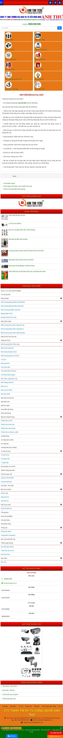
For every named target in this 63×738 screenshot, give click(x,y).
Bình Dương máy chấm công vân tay (12, 325)
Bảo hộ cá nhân (6, 489)
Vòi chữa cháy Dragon (8, 375)
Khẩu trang (4, 493)
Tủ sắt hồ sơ (5, 455)
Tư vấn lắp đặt (5, 294)
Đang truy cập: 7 (15, 728)
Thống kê (36, 706)
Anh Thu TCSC (19, 730)
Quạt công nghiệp (6, 516)
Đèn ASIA (4, 558)
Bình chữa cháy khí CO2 (9, 352)
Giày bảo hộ (5, 497)
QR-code (5, 728)
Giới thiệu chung (9, 183)
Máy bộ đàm (5, 298)
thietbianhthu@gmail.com (9, 583)
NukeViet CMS (35, 730)
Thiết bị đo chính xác (7, 424)
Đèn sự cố (4, 386)
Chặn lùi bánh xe (6, 508)
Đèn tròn (3, 562)
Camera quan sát (6, 474)
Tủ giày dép (5, 462)
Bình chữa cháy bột (7, 348)
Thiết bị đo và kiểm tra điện (9, 432)
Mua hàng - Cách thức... (10, 686)
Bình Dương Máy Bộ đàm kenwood (12, 306)
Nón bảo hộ (4, 501)
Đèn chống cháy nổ (7, 382)
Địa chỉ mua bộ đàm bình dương (14, 189)
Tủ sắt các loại (5, 451)
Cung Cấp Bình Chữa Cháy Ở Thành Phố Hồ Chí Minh (26, 250)
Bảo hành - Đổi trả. (9, 690)
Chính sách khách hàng (49, 706)
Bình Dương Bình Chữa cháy (10, 344)
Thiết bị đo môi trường (8, 428)
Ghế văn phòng (6, 413)
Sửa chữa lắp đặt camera (17, 215)
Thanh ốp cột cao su (7, 550)
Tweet (14, 176)
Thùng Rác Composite (8, 535)
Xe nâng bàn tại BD (7, 440)
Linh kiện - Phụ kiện (7, 485)
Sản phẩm (13, 706)
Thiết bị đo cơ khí (6, 421)
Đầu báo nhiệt (5, 394)
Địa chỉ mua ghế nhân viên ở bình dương (22, 230)
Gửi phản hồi (55, 736)
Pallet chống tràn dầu (8, 470)
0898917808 (7, 579)
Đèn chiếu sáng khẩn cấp (9, 378)
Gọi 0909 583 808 (56, 733)
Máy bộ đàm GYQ (6, 313)
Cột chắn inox (5, 554)
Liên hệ (60, 706)
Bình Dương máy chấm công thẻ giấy (13, 333)
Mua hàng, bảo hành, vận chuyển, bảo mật (17, 186)
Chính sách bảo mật (9, 699)
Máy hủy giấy (5, 405)
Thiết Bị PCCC (5, 340)
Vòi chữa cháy (5, 367)
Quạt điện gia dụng (7, 409)
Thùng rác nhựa (6, 531)
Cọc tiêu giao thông (7, 547)
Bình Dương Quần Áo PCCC (10, 356)
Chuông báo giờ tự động (9, 447)
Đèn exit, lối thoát (6, 390)
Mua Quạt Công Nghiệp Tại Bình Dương (21, 265)
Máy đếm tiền (5, 402)
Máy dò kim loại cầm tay (8, 336)
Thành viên (28, 706)
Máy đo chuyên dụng (7, 417)
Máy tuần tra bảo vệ (7, 398)
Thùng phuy (5, 512)
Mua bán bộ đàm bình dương (18, 239)
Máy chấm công (6, 321)
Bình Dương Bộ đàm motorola (10, 310)
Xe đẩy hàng (5, 436)
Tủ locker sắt (5, 459)
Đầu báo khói (5, 363)
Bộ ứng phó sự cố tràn (8, 466)
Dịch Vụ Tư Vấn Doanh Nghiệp (11, 291)
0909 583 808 (34, 24)
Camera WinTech (6, 482)
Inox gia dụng (5, 520)
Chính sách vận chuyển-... (11, 694)
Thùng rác (4, 527)
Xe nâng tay (5, 443)
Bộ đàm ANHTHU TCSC (9, 317)
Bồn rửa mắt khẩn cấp (8, 539)
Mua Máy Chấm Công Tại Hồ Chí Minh (21, 260)
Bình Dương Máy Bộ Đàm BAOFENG (13, 302)
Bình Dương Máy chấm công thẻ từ (12, 329)
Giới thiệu (5, 706)
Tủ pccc (3, 359)
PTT (49, 730)
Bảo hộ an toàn (6, 505)
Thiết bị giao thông (7, 543)
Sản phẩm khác (6, 524)
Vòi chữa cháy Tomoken (8, 371)
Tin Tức (21, 706)
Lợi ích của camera (15, 223)
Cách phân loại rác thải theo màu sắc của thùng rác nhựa (27, 271)
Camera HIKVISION (7, 478)
